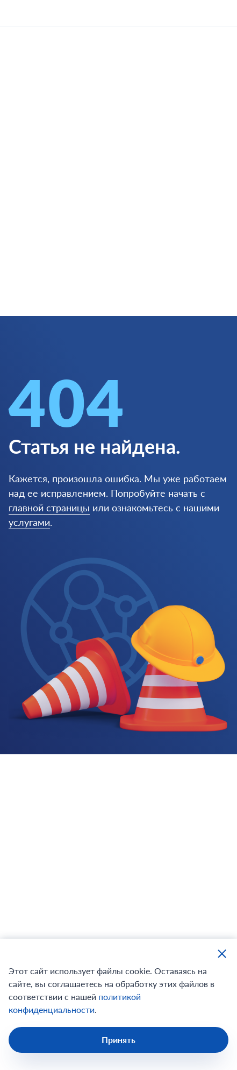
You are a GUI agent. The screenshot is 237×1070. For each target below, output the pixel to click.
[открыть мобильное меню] (218, 12)
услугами (29, 522)
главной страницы (49, 507)
